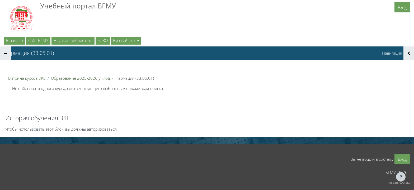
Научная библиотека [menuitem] (73, 40)
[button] (126, 41)
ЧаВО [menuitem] (103, 40)
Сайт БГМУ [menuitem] (38, 40)
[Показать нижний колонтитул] (401, 177)
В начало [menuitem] (14, 40)
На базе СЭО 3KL (399, 182)
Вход (402, 7)
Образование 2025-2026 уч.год (80, 78)
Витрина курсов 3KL (26, 78)
